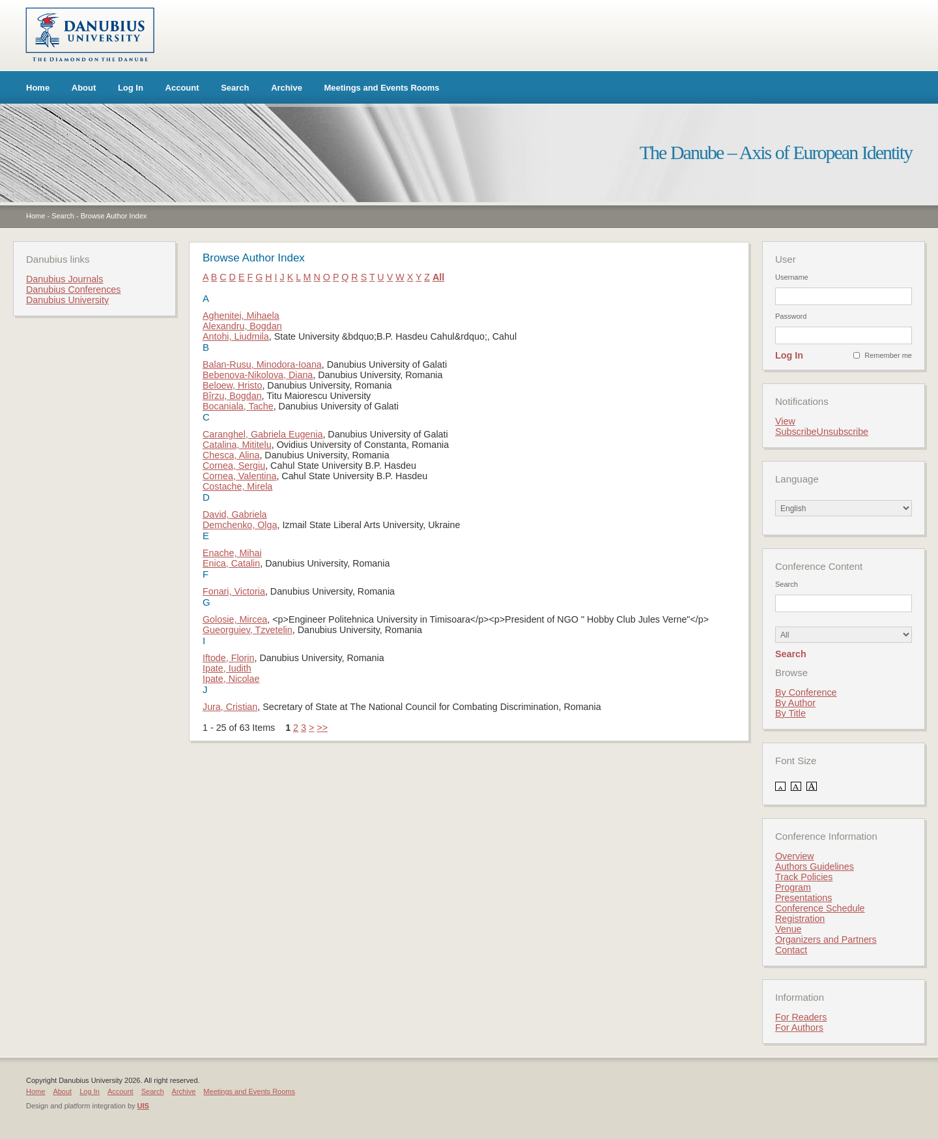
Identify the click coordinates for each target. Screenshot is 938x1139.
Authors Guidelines (814, 866)
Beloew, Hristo (232, 385)
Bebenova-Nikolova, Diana (258, 375)
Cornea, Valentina (239, 476)
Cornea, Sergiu (234, 465)
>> (322, 727)
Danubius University (67, 300)
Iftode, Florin (228, 658)
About (84, 88)
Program (793, 887)
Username (791, 277)
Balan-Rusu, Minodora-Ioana (262, 364)
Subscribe (796, 431)
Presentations (803, 898)
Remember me (888, 355)
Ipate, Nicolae (231, 678)
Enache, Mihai (232, 553)
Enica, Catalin (231, 563)
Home (38, 88)
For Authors (799, 1027)
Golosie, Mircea (235, 619)
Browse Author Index (114, 216)
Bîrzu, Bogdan (232, 396)
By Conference (806, 692)
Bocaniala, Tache (238, 406)
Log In (130, 88)
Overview (794, 856)
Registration (800, 918)
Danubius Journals (64, 279)
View (785, 421)
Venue (788, 929)
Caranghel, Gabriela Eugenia (262, 434)
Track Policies (803, 877)
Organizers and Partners (826, 939)
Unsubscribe (842, 431)
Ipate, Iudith (227, 668)
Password (790, 316)
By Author (795, 703)
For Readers (801, 1017)
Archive (286, 88)
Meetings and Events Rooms (382, 88)
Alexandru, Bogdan (242, 326)
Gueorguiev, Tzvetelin (247, 630)
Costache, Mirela (237, 486)
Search (235, 88)
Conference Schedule (820, 908)
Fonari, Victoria (234, 591)
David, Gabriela (235, 514)
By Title (790, 713)
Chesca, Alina (231, 455)
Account (182, 88)
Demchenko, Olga (240, 525)
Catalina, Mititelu (237, 444)
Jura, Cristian (230, 707)
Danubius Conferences (73, 289)
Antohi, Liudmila (236, 336)
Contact (791, 950)
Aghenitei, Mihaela (241, 315)
